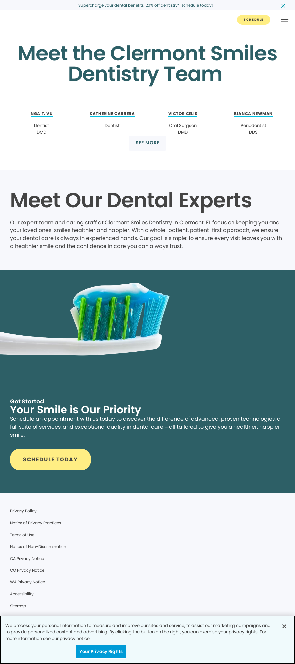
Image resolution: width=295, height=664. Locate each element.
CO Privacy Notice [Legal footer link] (27, 570)
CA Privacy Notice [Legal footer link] (27, 558)
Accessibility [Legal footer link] (22, 594)
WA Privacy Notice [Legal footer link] (27, 582)
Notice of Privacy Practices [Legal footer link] (35, 523)
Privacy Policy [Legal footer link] (23, 511)
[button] (284, 20)
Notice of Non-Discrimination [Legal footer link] (38, 546)
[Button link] (253, 20)
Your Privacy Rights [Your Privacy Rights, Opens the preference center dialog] (100, 651)
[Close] (284, 626)
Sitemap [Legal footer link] (18, 606)
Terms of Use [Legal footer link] (22, 535)
